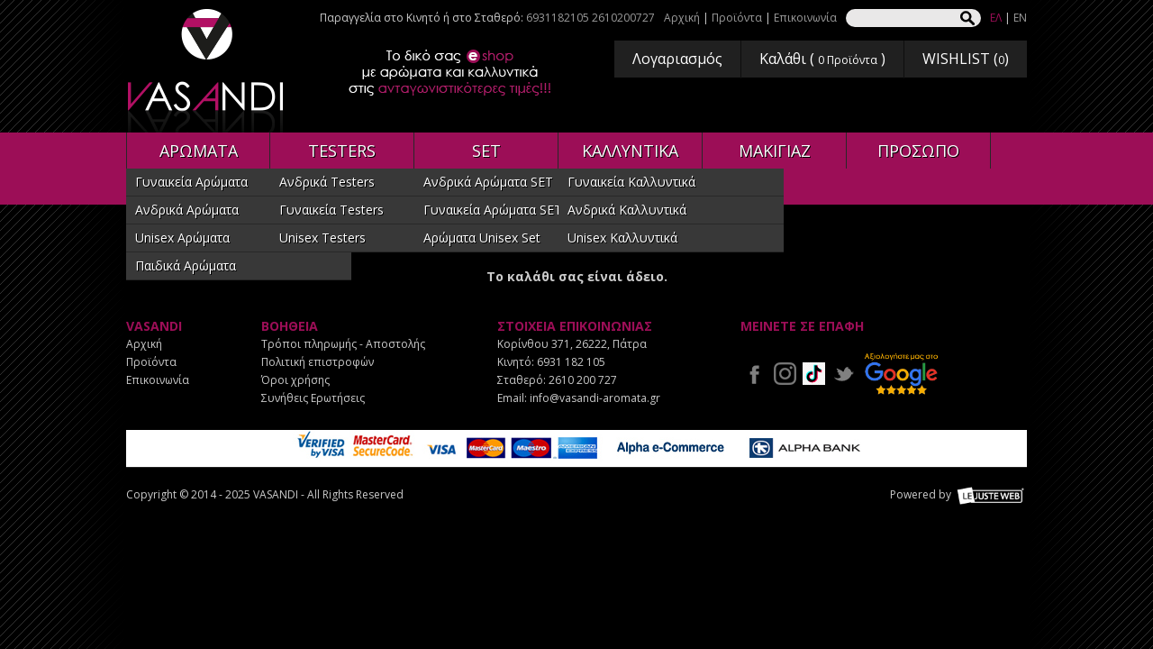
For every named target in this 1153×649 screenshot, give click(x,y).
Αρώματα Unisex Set (481, 237)
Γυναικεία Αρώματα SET (492, 209)
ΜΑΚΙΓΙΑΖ (775, 150)
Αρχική (682, 17)
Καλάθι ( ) (822, 59)
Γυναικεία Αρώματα (191, 181)
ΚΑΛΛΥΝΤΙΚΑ (630, 150)
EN (1020, 17)
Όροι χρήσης (295, 380)
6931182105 (557, 17)
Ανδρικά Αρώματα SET (488, 181)
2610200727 (623, 17)
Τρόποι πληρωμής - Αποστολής (343, 344)
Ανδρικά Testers (327, 181)
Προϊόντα (737, 17)
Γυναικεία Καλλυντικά (631, 181)
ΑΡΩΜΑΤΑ (198, 150)
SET (486, 150)
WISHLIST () (965, 59)
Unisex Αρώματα (182, 237)
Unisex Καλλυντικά (622, 237)
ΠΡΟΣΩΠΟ (918, 150)
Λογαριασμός (677, 59)
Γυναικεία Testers (331, 209)
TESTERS (342, 150)
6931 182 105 (571, 362)
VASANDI (207, 71)
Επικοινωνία (805, 17)
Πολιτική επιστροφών (317, 362)
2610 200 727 (583, 380)
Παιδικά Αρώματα (185, 265)
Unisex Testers (322, 237)
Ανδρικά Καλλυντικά (626, 209)
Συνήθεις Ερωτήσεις (313, 398)
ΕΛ (996, 17)
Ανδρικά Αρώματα (187, 209)
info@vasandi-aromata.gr (595, 398)
